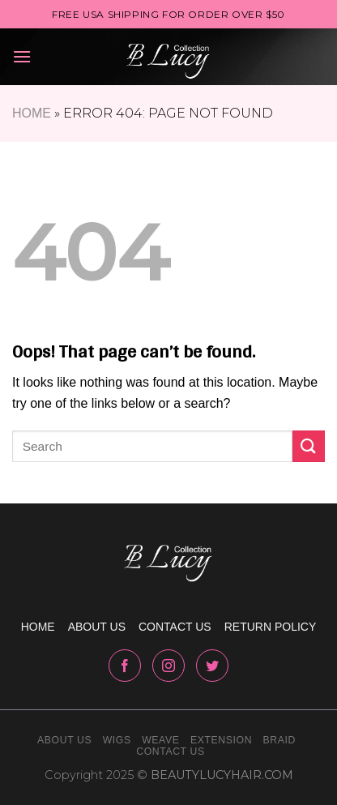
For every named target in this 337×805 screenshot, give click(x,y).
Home (31, 113)
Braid (279, 740)
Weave (160, 740)
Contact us (175, 626)
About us (97, 626)
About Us (64, 740)
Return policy (270, 626)
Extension (221, 740)
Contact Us (170, 751)
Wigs (117, 740)
